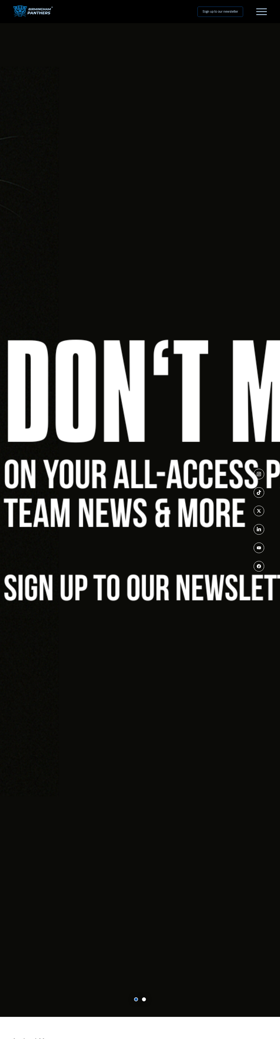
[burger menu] (261, 11)
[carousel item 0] (136, 999)
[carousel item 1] (144, 999)
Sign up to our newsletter (220, 11)
